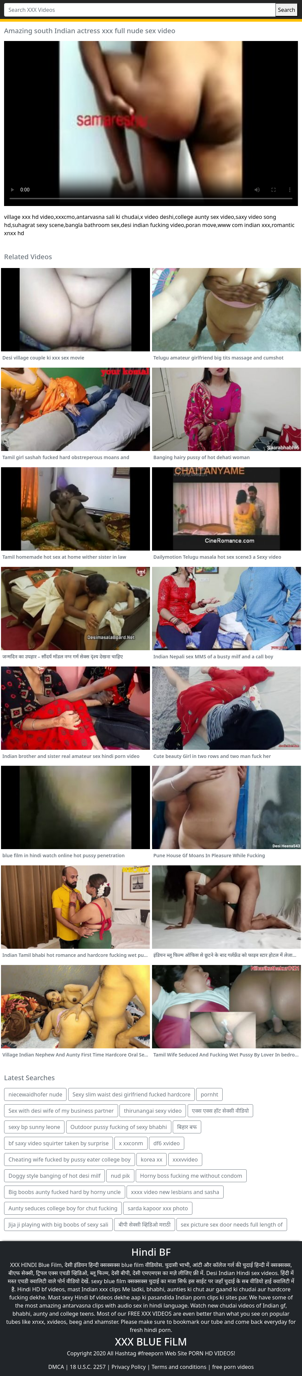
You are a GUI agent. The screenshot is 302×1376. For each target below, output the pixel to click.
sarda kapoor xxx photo (158, 1208)
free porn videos (233, 1367)
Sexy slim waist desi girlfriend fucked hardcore (132, 1094)
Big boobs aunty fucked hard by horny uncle (64, 1192)
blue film (132, 1265)
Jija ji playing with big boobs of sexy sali (58, 1224)
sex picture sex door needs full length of (232, 1224)
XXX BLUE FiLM (151, 1342)
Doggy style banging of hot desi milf (54, 1175)
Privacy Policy (129, 1367)
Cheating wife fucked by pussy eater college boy (69, 1159)
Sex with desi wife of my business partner (61, 1110)
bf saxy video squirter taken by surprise (58, 1143)
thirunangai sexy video (153, 1110)
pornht (209, 1094)
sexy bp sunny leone (34, 1127)
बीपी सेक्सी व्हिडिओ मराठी (144, 1224)
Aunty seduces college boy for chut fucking (62, 1208)
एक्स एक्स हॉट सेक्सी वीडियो (220, 1110)
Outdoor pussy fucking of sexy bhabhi (119, 1127)
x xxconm (131, 1143)
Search (286, 10)
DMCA (56, 1367)
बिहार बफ (187, 1127)
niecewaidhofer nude (35, 1094)
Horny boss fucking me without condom (191, 1175)
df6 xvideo (166, 1143)
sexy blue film (108, 1281)
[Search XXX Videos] (140, 10)
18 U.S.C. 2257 (88, 1367)
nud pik (120, 1175)
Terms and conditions (179, 1367)
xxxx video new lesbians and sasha (175, 1192)
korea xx (152, 1159)
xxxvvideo (185, 1159)
